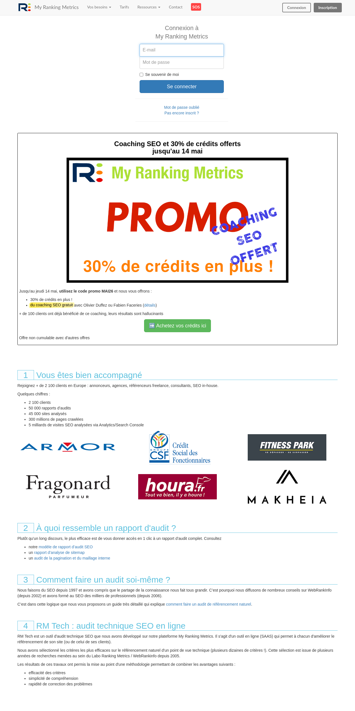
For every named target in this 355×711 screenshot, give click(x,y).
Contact (176, 6)
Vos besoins (99, 6)
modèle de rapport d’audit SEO (66, 547)
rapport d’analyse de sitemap (59, 552)
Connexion (296, 7)
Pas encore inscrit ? (182, 113)
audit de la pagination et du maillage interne (72, 558)
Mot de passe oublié (181, 107)
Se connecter (182, 86)
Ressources (148, 6)
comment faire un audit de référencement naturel (208, 604)
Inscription (327, 7)
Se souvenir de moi (159, 74)
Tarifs (124, 6)
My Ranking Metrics (57, 7)
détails (149, 305)
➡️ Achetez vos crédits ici (177, 326)
